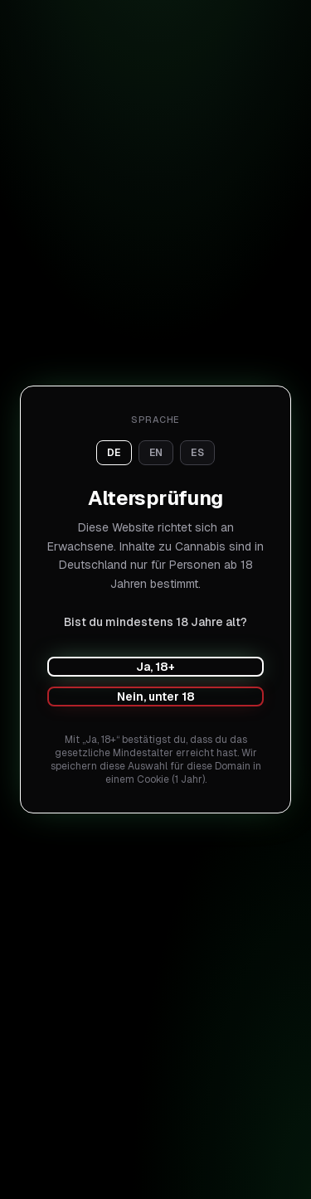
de (114, 452)
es (197, 452)
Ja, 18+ (155, 666)
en (156, 452)
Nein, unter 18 (156, 696)
